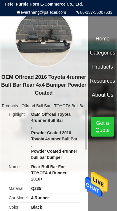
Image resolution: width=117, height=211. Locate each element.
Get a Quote (102, 126)
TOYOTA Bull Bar (69, 105)
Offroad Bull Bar (36, 105)
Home (103, 39)
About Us (102, 95)
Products (10, 105)
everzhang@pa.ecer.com (43, 12)
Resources (102, 81)
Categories (102, 53)
